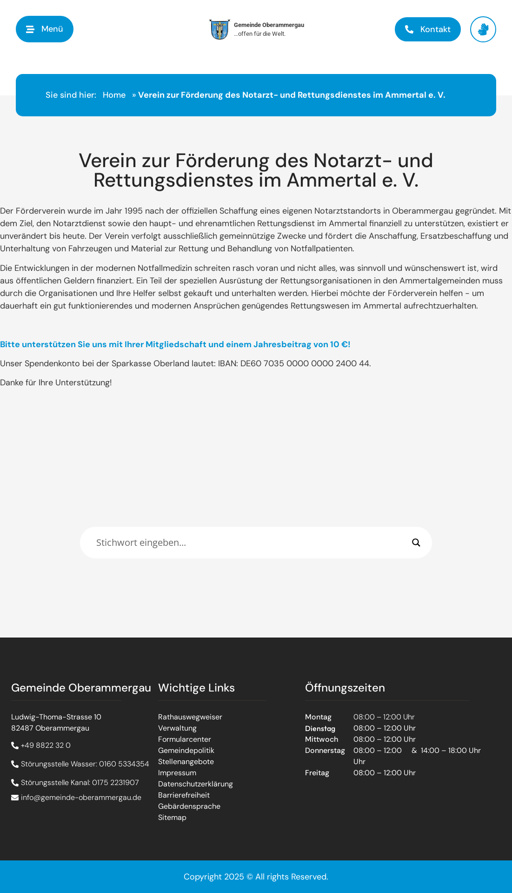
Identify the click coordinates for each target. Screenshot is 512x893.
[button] (44, 29)
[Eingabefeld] (251, 542)
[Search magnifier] (416, 542)
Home (114, 95)
